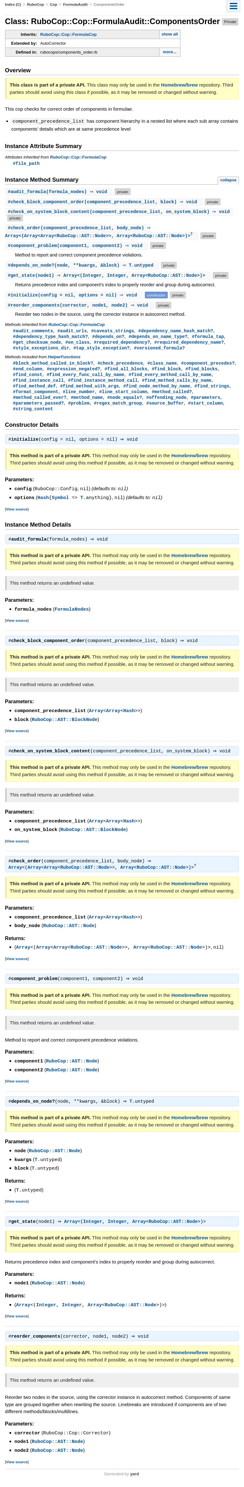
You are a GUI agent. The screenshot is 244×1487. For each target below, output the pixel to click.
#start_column (205, 407)
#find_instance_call (38, 383)
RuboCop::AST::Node (84, 873)
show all (169, 34)
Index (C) (13, 4)
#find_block (166, 371)
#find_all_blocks (126, 371)
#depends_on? (108, 337)
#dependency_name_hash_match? (175, 331)
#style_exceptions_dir (41, 350)
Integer (94, 1226)
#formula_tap (208, 337)
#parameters (205, 401)
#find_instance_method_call (103, 383)
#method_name (87, 401)
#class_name (162, 365)
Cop (53, 4)
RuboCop (35, 4)
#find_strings (211, 389)
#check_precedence (120, 365)
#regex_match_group (118, 407)
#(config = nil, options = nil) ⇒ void (74, 296)
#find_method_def (34, 389)
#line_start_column (123, 395)
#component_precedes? (207, 365)
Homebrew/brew (179, 85)
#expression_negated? (73, 371)
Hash (43, 502)
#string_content (33, 413)
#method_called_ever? (39, 401)
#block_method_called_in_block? (53, 365)
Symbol (60, 502)
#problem (78, 407)
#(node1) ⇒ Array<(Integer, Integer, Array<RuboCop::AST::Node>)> (109, 276)
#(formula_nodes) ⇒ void (60, 192)
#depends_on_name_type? (158, 337)
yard (134, 1477)
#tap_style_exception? (101, 350)
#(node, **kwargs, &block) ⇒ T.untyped (83, 266)
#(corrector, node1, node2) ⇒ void (80, 306)
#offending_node (166, 401)
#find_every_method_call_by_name (170, 377)
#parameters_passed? (38, 407)
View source (17, 514)
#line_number (79, 395)
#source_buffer (165, 407)
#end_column (28, 371)
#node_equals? (124, 401)
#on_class (77, 344)
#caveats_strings (112, 331)
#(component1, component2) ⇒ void (77, 246)
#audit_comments (33, 331)
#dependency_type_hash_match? (50, 337)
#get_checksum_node (37, 344)
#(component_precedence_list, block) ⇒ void (104, 202)
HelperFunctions (64, 358)
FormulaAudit (75, 4)
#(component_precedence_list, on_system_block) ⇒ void (119, 212)
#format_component (35, 395)
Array (96, 716)
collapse (228, 180)
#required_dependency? (122, 344)
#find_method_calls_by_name (177, 383)
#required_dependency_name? (189, 344)
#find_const (28, 377)
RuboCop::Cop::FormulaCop (68, 34)
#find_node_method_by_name (156, 389)
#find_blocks (202, 371)
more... (170, 51)
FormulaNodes (72, 614)
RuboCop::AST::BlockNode (65, 725)
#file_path (26, 163)
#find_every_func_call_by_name (85, 377)
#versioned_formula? (159, 350)
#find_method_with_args (89, 389)
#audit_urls (72, 331)
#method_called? (172, 395)
